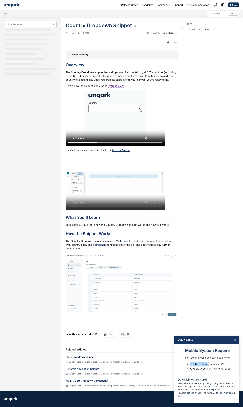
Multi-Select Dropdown (129, 241)
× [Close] (235, 340)
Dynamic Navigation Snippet (82, 368)
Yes (109, 334)
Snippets (209, 29)
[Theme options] (222, 4)
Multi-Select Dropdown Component (87, 380)
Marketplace (194, 29)
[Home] (5, 13)
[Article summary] (122, 54)
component (100, 244)
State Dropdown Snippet (80, 357)
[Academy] (147, 5)
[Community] (163, 5)
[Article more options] (175, 42)
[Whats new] (215, 4)
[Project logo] (11, 5)
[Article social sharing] (168, 42)
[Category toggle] (61, 27)
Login (235, 5)
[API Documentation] (198, 5)
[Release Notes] (129, 5)
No (126, 334)
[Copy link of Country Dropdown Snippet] (135, 25)
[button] (223, 14)
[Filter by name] (31, 24)
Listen (172, 33)
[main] (122, 204)
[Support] (178, 5)
